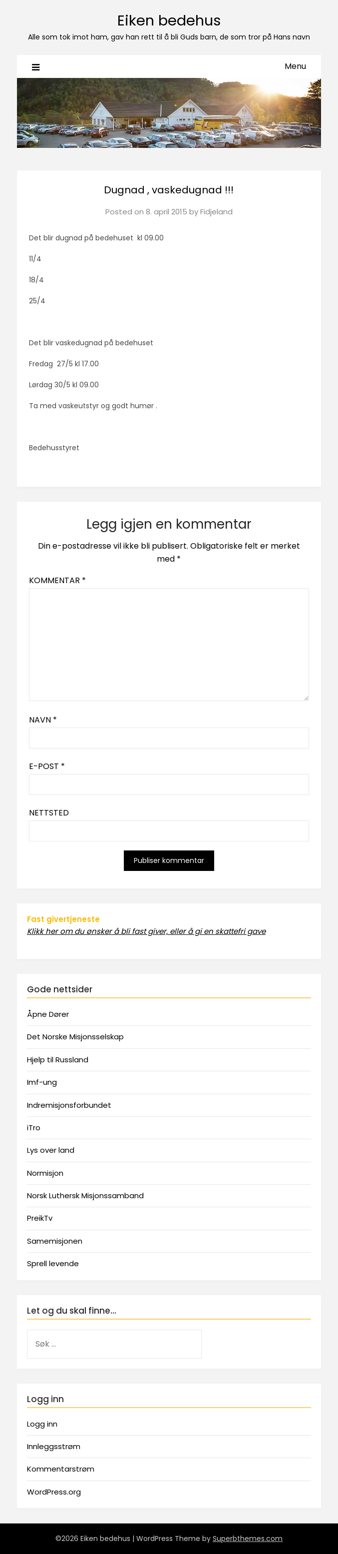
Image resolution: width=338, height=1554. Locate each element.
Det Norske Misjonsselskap (75, 1036)
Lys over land (50, 1150)
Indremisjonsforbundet (69, 1105)
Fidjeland (216, 211)
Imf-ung (42, 1082)
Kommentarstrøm (60, 1469)
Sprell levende (53, 1263)
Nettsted (49, 812)
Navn (43, 720)
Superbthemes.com (248, 1539)
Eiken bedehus (169, 20)
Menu (295, 66)
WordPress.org (54, 1492)
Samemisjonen (54, 1241)
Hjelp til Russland (57, 1059)
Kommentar (57, 580)
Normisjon (45, 1173)
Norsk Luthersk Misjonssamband (85, 1195)
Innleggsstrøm (53, 1446)
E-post (47, 766)
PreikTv (39, 1218)
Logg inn (42, 1424)
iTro (33, 1127)
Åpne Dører (48, 1014)
